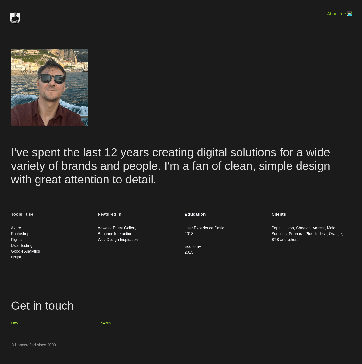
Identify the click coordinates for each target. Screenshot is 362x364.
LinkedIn (104, 323)
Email (15, 323)
